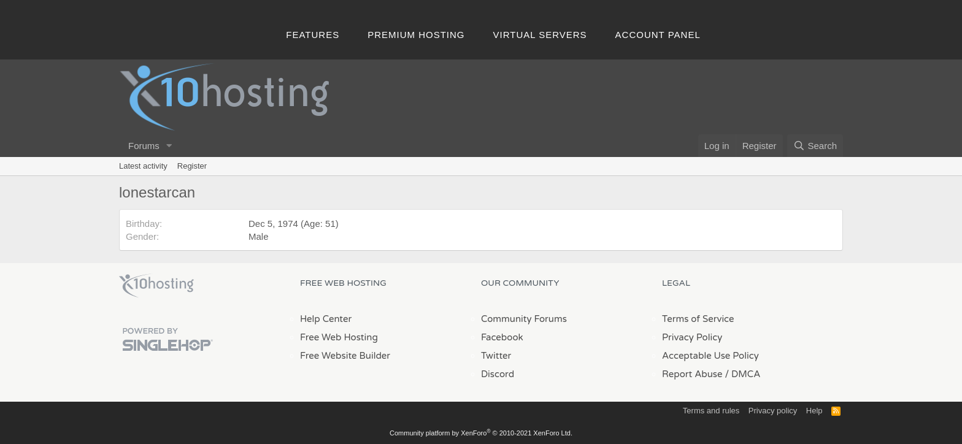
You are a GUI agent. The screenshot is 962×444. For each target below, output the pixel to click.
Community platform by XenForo (481, 433)
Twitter (496, 355)
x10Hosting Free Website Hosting (156, 286)
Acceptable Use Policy (710, 355)
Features (312, 34)
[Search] (815, 145)
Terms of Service (698, 318)
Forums (144, 145)
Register (192, 165)
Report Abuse (692, 374)
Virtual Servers (540, 34)
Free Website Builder (345, 355)
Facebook (502, 337)
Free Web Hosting (339, 337)
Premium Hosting (415, 34)
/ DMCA (742, 374)
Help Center (326, 318)
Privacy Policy (692, 337)
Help (814, 410)
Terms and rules (711, 410)
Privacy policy (772, 410)
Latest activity (143, 165)
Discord (497, 374)
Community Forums (524, 318)
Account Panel (658, 34)
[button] (169, 145)
